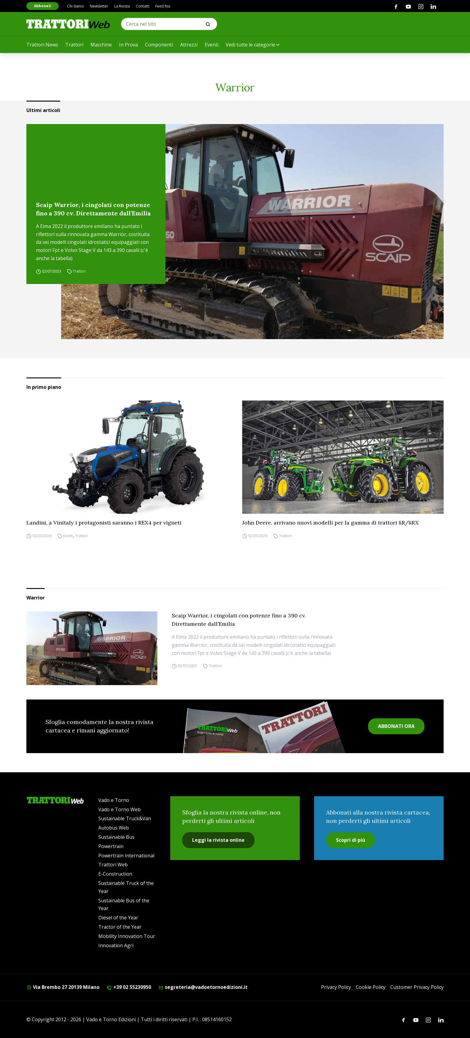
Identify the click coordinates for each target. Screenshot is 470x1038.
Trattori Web (113, 864)
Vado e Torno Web (119, 809)
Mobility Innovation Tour (126, 936)
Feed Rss (162, 6)
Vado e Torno (113, 800)
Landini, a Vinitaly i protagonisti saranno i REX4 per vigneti (103, 522)
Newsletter (99, 6)
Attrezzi (189, 44)
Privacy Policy (336, 987)
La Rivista (122, 6)
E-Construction (115, 874)
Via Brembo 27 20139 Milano (63, 987)
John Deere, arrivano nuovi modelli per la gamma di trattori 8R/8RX (330, 522)
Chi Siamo (75, 6)
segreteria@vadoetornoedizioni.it (203, 987)
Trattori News (42, 44)
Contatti (142, 6)
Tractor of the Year (119, 927)
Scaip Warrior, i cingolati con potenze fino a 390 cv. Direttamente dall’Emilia (93, 209)
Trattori (74, 44)
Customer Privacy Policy (417, 987)
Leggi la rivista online (218, 840)
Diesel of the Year (118, 917)
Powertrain (110, 846)
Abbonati (42, 5)
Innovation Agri (115, 945)
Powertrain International (126, 855)
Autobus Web (113, 827)
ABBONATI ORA (396, 726)
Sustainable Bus (116, 837)
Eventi (212, 44)
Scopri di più (350, 840)
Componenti (159, 44)
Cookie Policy (370, 987)
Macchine (101, 44)
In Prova (128, 44)
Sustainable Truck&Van (124, 818)
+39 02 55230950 (129, 987)
